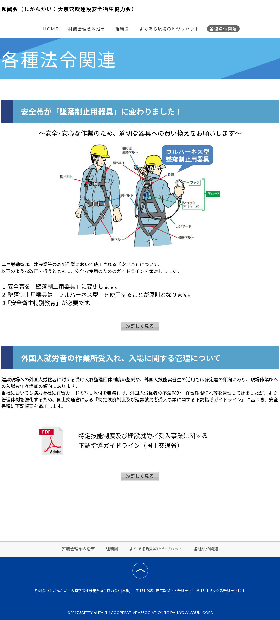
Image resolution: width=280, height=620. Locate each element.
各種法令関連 (223, 28)
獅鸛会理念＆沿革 (86, 28)
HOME (50, 28)
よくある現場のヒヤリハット (169, 28)
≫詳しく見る (140, 326)
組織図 (122, 28)
